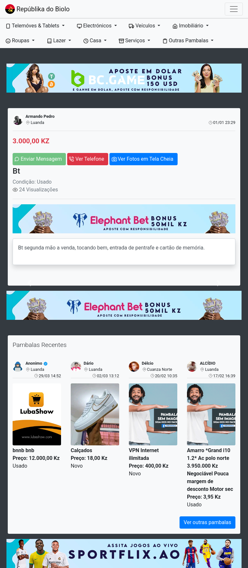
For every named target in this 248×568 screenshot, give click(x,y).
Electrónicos (95, 26)
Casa (93, 40)
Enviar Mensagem (41, 159)
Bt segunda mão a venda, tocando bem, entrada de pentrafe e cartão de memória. (124, 251)
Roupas (18, 40)
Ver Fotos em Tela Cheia (145, 159)
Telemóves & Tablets (32, 26)
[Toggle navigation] (234, 9)
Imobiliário (188, 26)
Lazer (57, 40)
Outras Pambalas (186, 40)
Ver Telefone (89, 159)
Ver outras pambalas (207, 522)
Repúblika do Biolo (37, 9)
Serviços (132, 40)
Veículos (142, 26)
